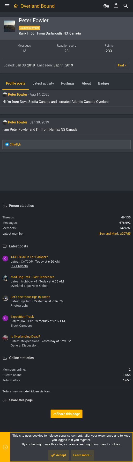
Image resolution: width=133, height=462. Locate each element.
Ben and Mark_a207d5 (115, 233)
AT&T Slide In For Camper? (29, 257)
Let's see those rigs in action (30, 297)
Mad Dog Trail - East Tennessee (32, 277)
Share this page (66, 414)
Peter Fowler (17, 94)
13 (24, 51)
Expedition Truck (22, 316)
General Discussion (24, 345)
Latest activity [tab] (43, 83)
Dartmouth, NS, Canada (63, 33)
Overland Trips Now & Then (29, 286)
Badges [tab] (104, 83)
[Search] (126, 6)
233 (109, 51)
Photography (19, 305)
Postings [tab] (67, 83)
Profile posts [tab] (15, 83)
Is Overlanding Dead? (25, 336)
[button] (7, 6)
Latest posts (18, 246)
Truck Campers (21, 325)
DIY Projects (19, 266)
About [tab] (86, 83)
